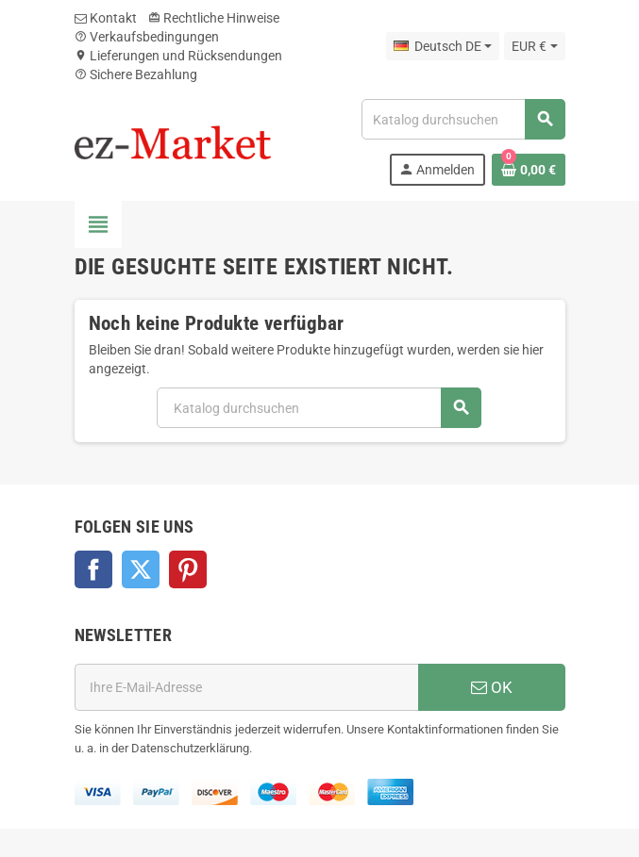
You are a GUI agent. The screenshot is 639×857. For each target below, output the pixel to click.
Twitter (141, 569)
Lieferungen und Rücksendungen (178, 55)
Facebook (93, 569)
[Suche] (462, 119)
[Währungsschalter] (534, 46)
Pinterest (188, 569)
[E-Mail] (246, 687)
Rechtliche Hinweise (213, 17)
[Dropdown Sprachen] (442, 46)
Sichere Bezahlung (136, 74)
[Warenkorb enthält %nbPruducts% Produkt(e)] (528, 170)
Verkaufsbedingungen (147, 36)
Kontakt (106, 17)
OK (492, 687)
